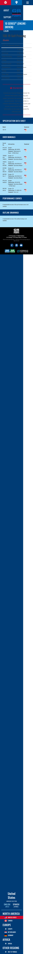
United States (10, 917)
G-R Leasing (9, 237)
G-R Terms (24, 237)
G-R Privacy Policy (17, 237)
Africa (8, 943)
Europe (8, 929)
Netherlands (10, 932)
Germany (8, 935)
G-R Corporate (12, 236)
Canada (8, 920)
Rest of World (11, 951)
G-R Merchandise (20, 236)
